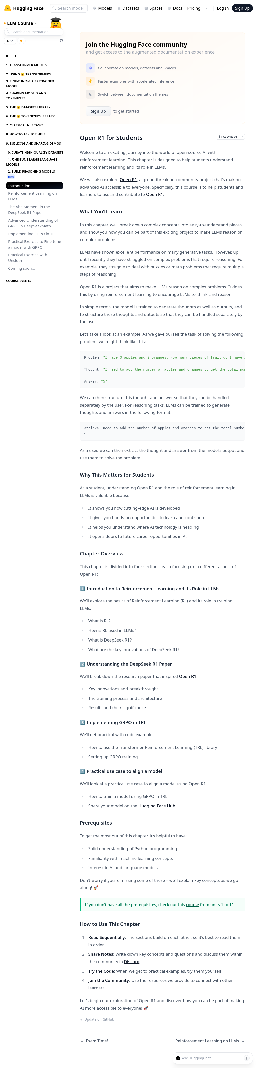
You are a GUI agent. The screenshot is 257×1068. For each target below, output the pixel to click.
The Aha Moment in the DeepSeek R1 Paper (29, 209)
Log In (223, 8)
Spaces (153, 8)
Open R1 (128, 179)
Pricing (193, 8)
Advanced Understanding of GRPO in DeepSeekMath (33, 223)
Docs (175, 8)
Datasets (128, 8)
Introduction (19, 185)
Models (102, 8)
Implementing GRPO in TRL (32, 233)
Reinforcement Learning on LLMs (32, 196)
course (192, 904)
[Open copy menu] (242, 137)
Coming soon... (21, 268)
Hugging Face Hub (156, 806)
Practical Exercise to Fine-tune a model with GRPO (34, 244)
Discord (132, 961)
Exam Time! (94, 1041)
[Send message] (247, 1058)
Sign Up (242, 8)
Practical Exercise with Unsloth (27, 257)
